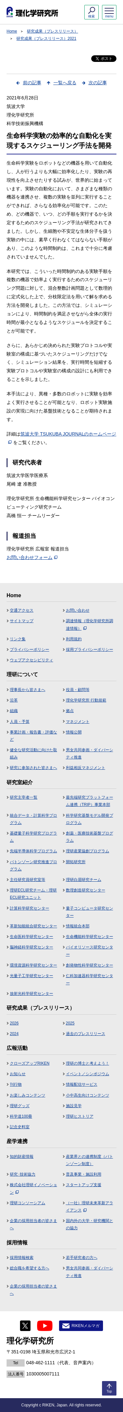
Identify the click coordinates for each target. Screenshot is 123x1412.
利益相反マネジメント (85, 767)
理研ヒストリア (79, 1116)
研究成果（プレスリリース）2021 (46, 38)
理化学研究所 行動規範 (86, 700)
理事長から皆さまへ (27, 689)
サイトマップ (21, 621)
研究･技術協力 (22, 1174)
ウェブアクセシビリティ (31, 660)
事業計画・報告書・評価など (33, 736)
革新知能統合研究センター (33, 926)
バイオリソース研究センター (89, 951)
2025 (70, 1023)
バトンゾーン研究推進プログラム (33, 865)
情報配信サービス (81, 1084)
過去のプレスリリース (85, 1033)
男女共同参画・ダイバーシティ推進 (89, 753)
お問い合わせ (78, 610)
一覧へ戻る (64, 82)
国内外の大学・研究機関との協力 (89, 1224)
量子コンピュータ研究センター (89, 912)
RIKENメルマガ (85, 1325)
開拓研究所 (76, 862)
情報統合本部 (78, 926)
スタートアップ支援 (83, 1185)
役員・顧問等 (78, 689)
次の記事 (98, 82)
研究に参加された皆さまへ (33, 767)
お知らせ (18, 1074)
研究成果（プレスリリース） (52, 31)
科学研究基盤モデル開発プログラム (89, 819)
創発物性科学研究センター (89, 965)
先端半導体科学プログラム (33, 851)
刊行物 (16, 1084)
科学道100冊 (21, 1116)
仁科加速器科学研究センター (89, 979)
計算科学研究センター (29, 908)
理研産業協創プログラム (87, 851)
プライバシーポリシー (29, 649)
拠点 (70, 710)
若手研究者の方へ (81, 1257)
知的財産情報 (21, 1156)
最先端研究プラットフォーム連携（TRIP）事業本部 (89, 801)
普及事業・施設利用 (83, 1174)
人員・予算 (20, 721)
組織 (14, 710)
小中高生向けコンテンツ (87, 1095)
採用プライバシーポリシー (89, 649)
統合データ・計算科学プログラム (33, 819)
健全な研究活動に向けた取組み (33, 753)
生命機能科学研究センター (89, 936)
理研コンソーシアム (27, 1203)
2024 (14, 1033)
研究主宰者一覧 (23, 797)
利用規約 (74, 639)
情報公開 (74, 732)
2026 (14, 1023)
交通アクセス (21, 610)
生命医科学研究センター (31, 936)
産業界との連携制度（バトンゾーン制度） (89, 1160)
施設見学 (74, 1106)
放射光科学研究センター (31, 993)
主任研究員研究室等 (27, 879)
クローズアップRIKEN (30, 1063)
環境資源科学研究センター (33, 965)
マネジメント (78, 721)
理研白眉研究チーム (83, 879)
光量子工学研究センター (31, 975)
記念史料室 (20, 1127)
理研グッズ (20, 1106)
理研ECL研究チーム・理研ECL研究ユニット (33, 894)
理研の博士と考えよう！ (87, 1063)
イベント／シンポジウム (87, 1074)
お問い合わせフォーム (32, 557)
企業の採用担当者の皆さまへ (33, 1224)
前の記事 (32, 82)
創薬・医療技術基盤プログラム (89, 837)
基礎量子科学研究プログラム (33, 837)
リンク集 (18, 639)
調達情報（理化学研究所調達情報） (89, 624)
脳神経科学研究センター (31, 947)
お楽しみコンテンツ (27, 1095)
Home (12, 31)
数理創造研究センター (85, 890)
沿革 (14, 700)
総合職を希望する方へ (29, 1268)
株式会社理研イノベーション (33, 1188)
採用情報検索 (21, 1257)
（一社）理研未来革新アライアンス (89, 1206)
